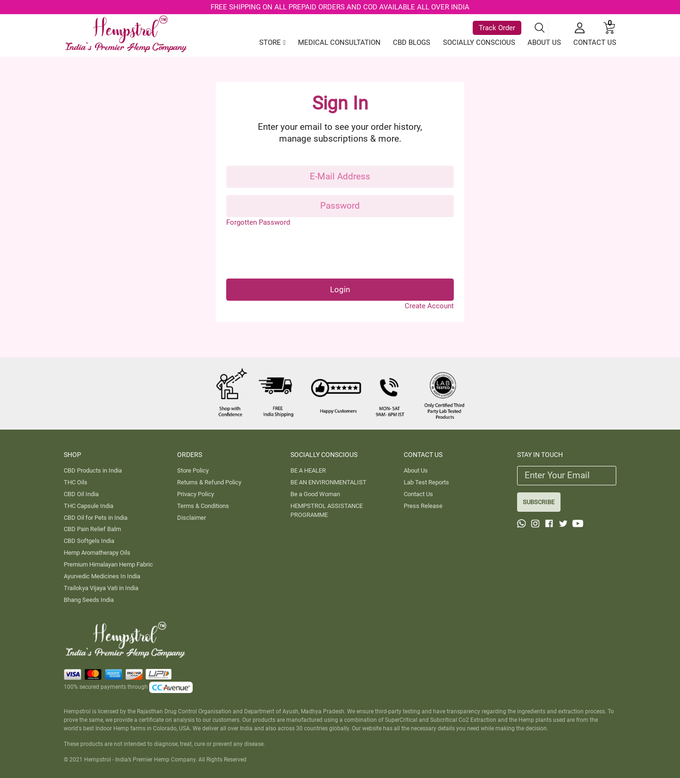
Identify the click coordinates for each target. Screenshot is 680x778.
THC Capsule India (88, 505)
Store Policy (193, 470)
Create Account (429, 306)
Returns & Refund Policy (209, 482)
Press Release (423, 505)
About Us (416, 470)
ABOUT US (544, 42)
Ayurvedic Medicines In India (102, 576)
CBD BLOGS (411, 42)
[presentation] (298, 253)
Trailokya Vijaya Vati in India (101, 588)
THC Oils (75, 482)
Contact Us (418, 494)
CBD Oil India (81, 494)
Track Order (497, 27)
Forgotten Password (258, 222)
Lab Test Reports (426, 482)
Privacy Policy (195, 494)
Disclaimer (191, 517)
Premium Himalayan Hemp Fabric (108, 564)
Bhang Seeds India (89, 599)
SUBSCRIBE (538, 502)
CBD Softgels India (89, 540)
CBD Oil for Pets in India (96, 517)
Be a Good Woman (315, 494)
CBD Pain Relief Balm (92, 529)
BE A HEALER (308, 470)
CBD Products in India (93, 470)
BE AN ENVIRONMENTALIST (328, 482)
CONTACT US (594, 42)
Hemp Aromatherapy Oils (97, 552)
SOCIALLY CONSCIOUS (479, 42)
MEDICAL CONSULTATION (339, 42)
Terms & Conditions (203, 505)
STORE (272, 42)
